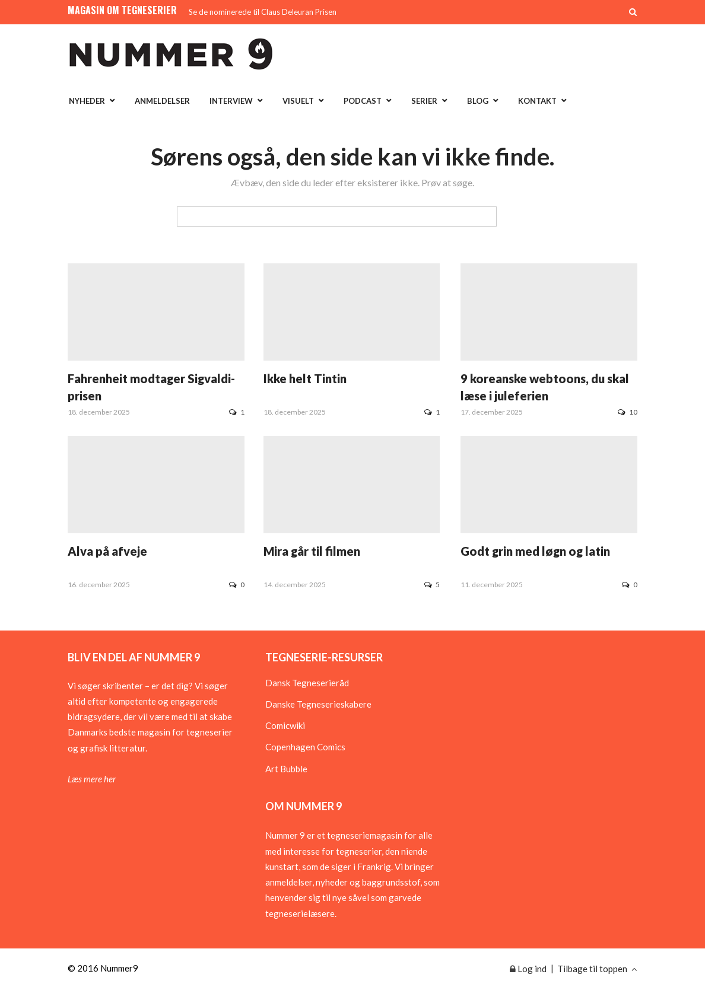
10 (627, 411)
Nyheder (87, 101)
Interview (231, 101)
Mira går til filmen (311, 551)
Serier (424, 101)
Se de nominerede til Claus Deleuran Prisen (262, 12)
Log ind (528, 968)
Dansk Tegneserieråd (307, 682)
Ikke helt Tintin (305, 378)
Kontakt (537, 101)
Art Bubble (286, 768)
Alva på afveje (107, 551)
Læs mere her (92, 778)
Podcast (363, 101)
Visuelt (298, 101)
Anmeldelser (162, 101)
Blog (477, 101)
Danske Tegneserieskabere (318, 704)
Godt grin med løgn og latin (535, 551)
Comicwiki (285, 725)
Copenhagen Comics (305, 746)
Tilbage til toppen (597, 968)
